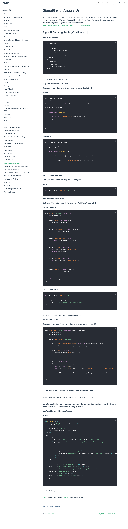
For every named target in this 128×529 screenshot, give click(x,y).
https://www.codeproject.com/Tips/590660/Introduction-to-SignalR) (68, 25)
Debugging (7, 182)
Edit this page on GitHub (51, 515)
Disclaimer (7, 14)
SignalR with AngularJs (12, 163)
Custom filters (8, 46)
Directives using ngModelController (15, 56)
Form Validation (9, 89)
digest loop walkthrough (12, 130)
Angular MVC (8, 160)
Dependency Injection (11, 79)
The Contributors (9, 192)
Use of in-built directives (12, 30)
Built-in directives (9, 27)
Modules (6, 20)
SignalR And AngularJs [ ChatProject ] (17, 166)
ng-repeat (7, 99)
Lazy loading (8, 150)
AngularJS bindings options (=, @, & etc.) (16, 110)
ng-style (6, 102)
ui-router (6, 124)
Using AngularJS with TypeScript (15, 137)
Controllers (7, 60)
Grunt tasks (7, 147)
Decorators (7, 117)
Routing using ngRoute (11, 92)
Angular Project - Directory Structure (16, 40)
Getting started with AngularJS (14, 17)
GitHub (122, 3)
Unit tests (7, 185)
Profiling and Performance (12, 176)
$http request (8, 140)
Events (6, 82)
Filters (6, 43)
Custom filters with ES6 (11, 53)
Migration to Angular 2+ (12, 169)
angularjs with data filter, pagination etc (17, 172)
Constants (7, 50)
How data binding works (12, 37)
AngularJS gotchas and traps (13, 189)
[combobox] (105, 3)
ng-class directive (10, 96)
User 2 (66, 506)
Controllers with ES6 (10, 63)
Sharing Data (8, 86)
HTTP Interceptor (9, 153)
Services (6, 69)
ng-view (6, 105)
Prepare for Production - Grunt (14, 143)
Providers (7, 114)
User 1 (46, 506)
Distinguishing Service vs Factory (15, 73)
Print (5, 121)
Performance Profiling (11, 179)
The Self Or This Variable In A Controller (17, 66)
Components (8, 24)
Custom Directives (10, 33)
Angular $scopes (9, 134)
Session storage (9, 156)
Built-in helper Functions (12, 127)
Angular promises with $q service (15, 76)
